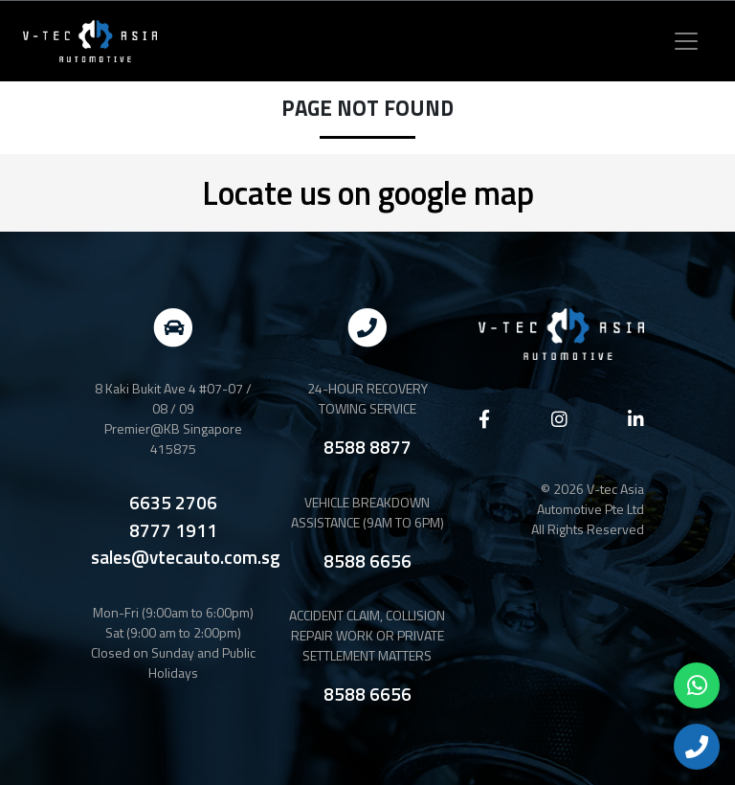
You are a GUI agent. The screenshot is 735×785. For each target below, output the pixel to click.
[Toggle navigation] (686, 41)
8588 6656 (367, 560)
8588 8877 (367, 446)
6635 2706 (173, 502)
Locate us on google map (368, 192)
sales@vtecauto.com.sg (185, 557)
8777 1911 (173, 530)
